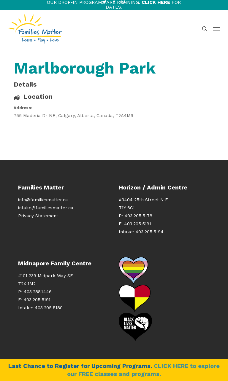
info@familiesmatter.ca (43, 200)
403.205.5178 (138, 216)
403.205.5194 (149, 232)
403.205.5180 (49, 307)
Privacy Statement (38, 216)
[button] (216, 29)
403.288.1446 (38, 291)
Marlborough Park (85, 68)
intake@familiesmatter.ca (45, 208)
